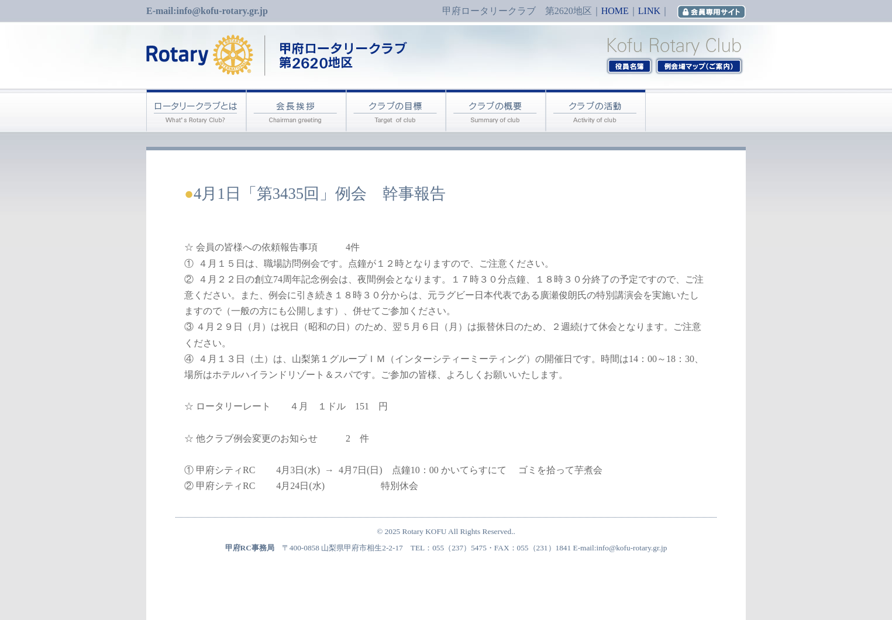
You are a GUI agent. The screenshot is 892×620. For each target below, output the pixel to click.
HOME (615, 11)
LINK (649, 11)
